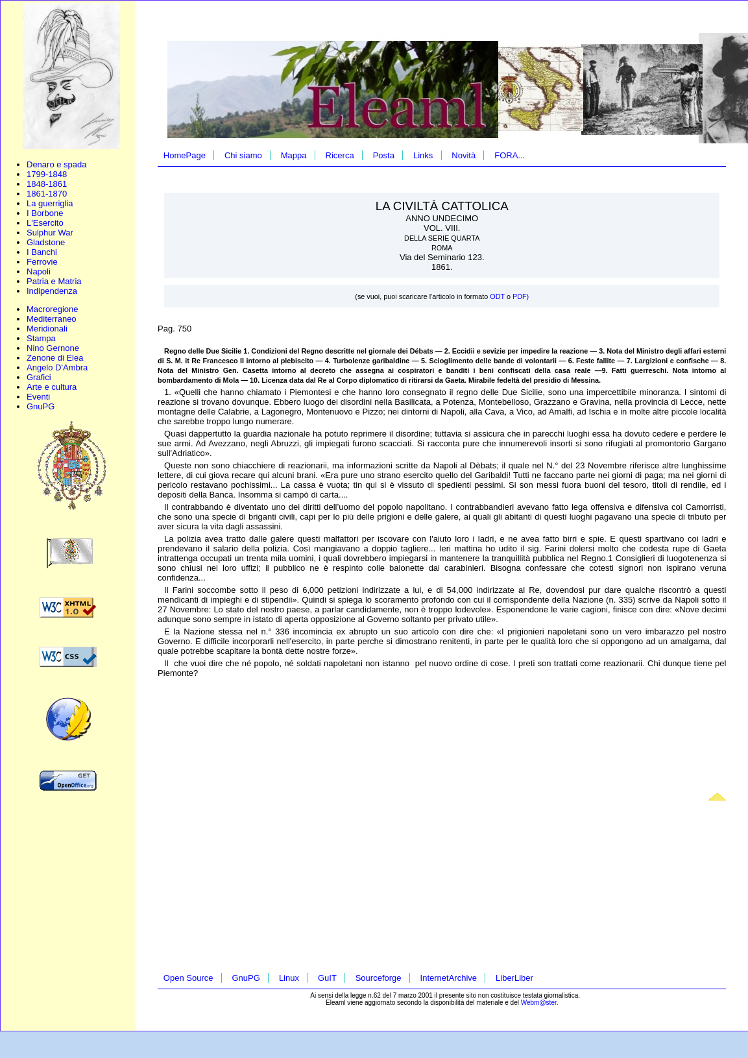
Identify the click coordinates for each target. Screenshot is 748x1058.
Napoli (39, 271)
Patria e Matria (54, 281)
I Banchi (42, 252)
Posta (383, 155)
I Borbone (45, 213)
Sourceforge (379, 978)
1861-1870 (47, 193)
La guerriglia (50, 203)
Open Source (188, 978)
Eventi (38, 397)
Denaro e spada (57, 164)
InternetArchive (448, 978)
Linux (289, 978)
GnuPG (40, 406)
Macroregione (52, 309)
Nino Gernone (53, 348)
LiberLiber (514, 978)
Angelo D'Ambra (57, 367)
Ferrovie (42, 262)
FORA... (509, 155)
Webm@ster (539, 1002)
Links (423, 155)
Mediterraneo (52, 319)
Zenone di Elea (55, 358)
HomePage (184, 155)
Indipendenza (52, 291)
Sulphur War (50, 232)
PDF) (521, 296)
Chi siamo (243, 155)
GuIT (327, 978)
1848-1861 (47, 184)
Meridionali (47, 328)
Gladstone (46, 242)
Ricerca (340, 155)
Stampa (41, 338)
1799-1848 (47, 174)
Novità (464, 155)
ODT (498, 296)
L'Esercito (45, 223)
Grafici (39, 377)
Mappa (294, 155)
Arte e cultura (52, 387)
